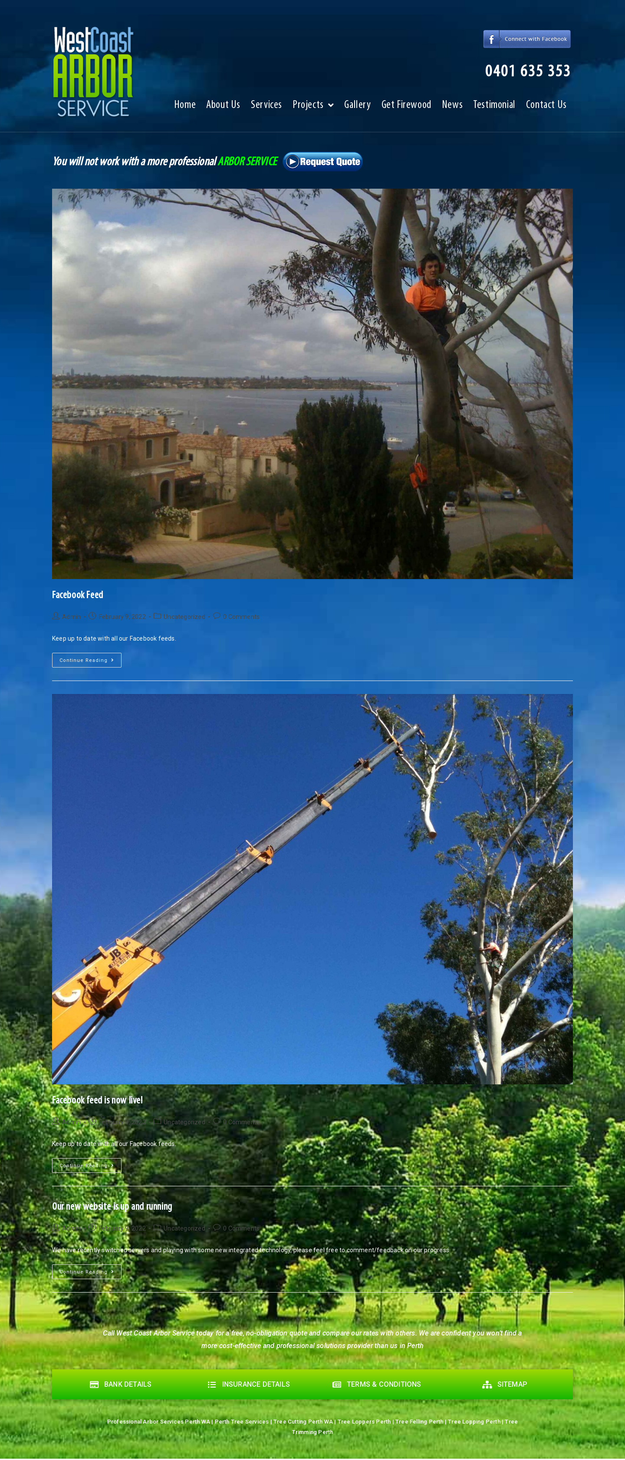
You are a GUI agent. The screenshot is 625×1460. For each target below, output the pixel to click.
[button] (518, 72)
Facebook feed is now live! (97, 1101)
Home (185, 108)
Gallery (357, 108)
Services (266, 108)
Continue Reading (90, 658)
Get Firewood (406, 108)
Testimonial (494, 108)
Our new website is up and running (112, 1207)
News (452, 108)
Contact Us (546, 108)
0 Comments (241, 616)
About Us (223, 108)
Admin (71, 616)
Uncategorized (184, 616)
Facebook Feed (77, 595)
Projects (313, 108)
